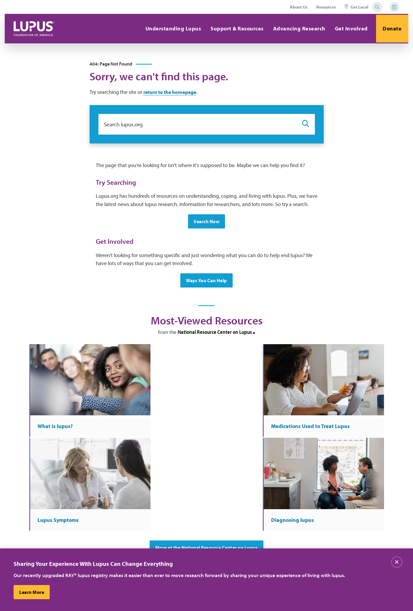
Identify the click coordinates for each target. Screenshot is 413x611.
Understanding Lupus (172, 28)
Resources (326, 7)
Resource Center (134, 546)
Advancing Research (297, 28)
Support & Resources (235, 28)
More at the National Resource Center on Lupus (206, 441)
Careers (185, 522)
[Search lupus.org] (197, 125)
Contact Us (129, 534)
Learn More (32, 592)
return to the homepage (172, 92)
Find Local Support (197, 546)
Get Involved (349, 28)
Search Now (206, 223)
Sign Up (306, 487)
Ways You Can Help (206, 282)
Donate (391, 28)
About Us (298, 7)
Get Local (356, 7)
